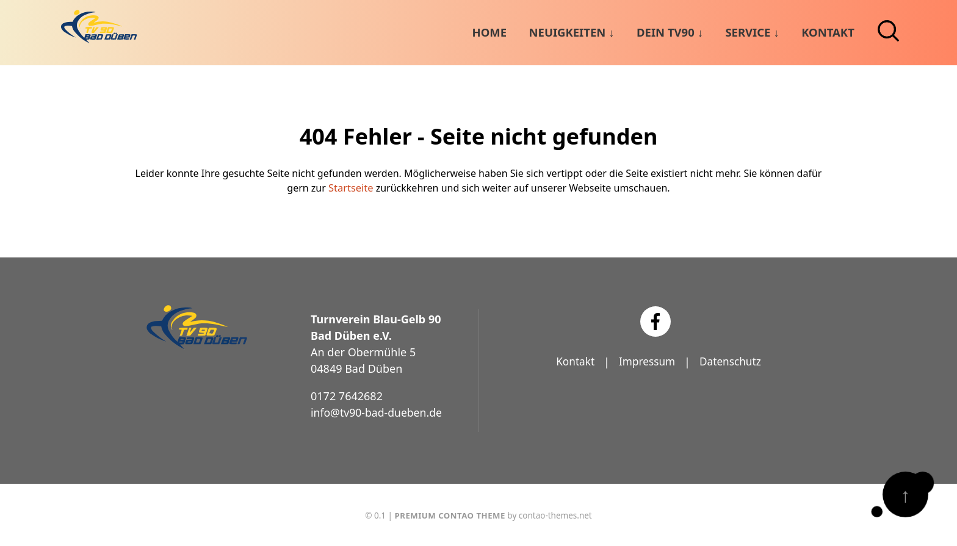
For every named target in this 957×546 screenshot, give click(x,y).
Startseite (351, 188)
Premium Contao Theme (450, 514)
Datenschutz (732, 361)
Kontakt (572, 361)
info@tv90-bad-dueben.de (378, 411)
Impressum (646, 361)
